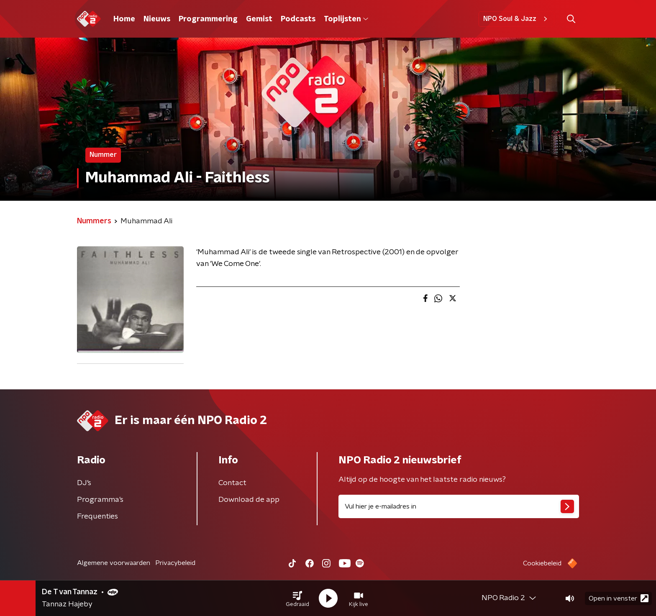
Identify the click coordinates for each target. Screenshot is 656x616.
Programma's (100, 500)
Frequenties (97, 516)
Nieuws (157, 19)
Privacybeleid (175, 563)
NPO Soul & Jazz (516, 19)
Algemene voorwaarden (113, 563)
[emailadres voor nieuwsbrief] (458, 506)
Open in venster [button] (618, 598)
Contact (232, 483)
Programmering (208, 19)
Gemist (259, 19)
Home (124, 19)
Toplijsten (346, 19)
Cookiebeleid (542, 563)
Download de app (248, 500)
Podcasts (298, 19)
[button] (297, 598)
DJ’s (84, 483)
